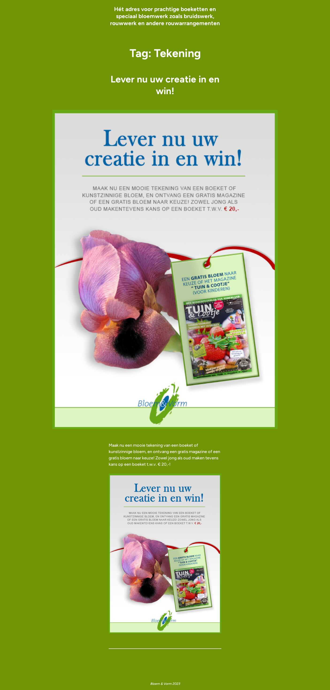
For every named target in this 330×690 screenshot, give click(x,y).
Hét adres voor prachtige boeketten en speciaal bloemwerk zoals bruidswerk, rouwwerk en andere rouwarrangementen (165, 16)
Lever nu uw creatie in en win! (165, 85)
